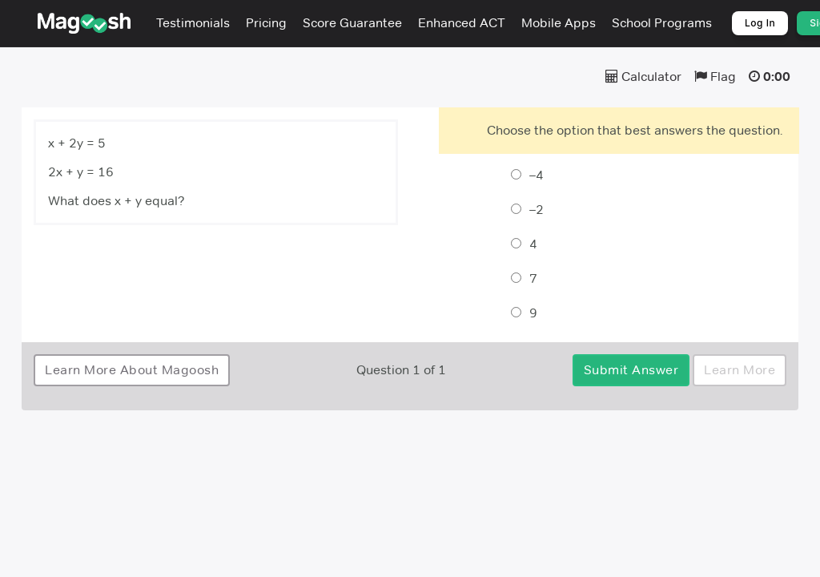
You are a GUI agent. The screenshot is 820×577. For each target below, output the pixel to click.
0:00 (776, 76)
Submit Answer (631, 369)
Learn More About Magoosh (132, 369)
